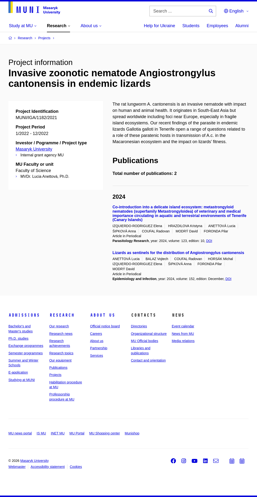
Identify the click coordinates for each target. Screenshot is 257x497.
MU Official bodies (144, 341)
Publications (58, 368)
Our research (59, 326)
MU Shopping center (104, 433)
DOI (209, 241)
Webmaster (17, 467)
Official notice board (105, 326)
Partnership (98, 348)
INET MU (57, 433)
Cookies (76, 467)
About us (102, 315)
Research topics (61, 353)
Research (61, 315)
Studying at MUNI (21, 380)
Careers (96, 334)
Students (190, 25)
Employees (217, 25)
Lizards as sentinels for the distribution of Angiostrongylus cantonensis (178, 253)
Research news (61, 334)
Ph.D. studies (18, 338)
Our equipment (60, 360)
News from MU (183, 334)
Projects (55, 375)
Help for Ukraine (159, 25)
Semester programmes (25, 353)
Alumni (242, 25)
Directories (139, 326)
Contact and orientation (148, 360)
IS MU (41, 433)
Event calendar (183, 326)
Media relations (183, 341)
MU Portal (76, 433)
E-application (18, 372)
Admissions (24, 315)
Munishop (132, 433)
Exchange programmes (25, 346)
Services (96, 355)
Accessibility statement (48, 467)
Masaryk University (34, 149)
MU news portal (20, 433)
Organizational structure (149, 334)
